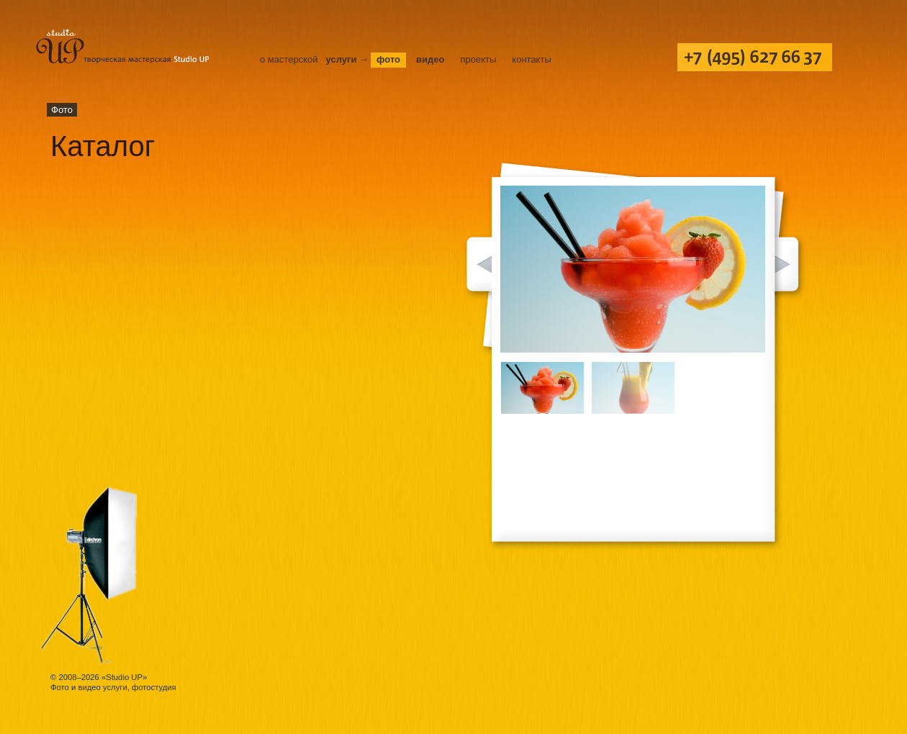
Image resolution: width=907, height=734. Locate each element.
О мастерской (289, 59)
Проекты (478, 59)
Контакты (531, 59)
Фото (388, 59)
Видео (430, 59)
